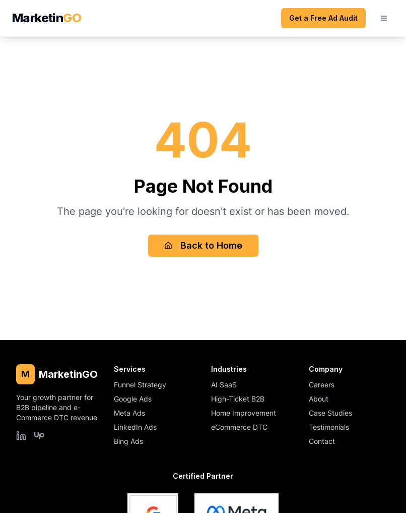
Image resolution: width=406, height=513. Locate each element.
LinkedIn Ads (135, 427)
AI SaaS (224, 384)
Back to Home (203, 245)
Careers (321, 384)
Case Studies (330, 413)
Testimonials (329, 427)
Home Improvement (243, 413)
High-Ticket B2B (237, 398)
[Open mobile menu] (384, 18)
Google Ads (133, 398)
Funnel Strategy (140, 384)
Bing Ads (128, 441)
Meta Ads (129, 413)
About (318, 398)
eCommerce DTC (239, 427)
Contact (322, 441)
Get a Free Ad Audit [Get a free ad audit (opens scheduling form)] (323, 18)
